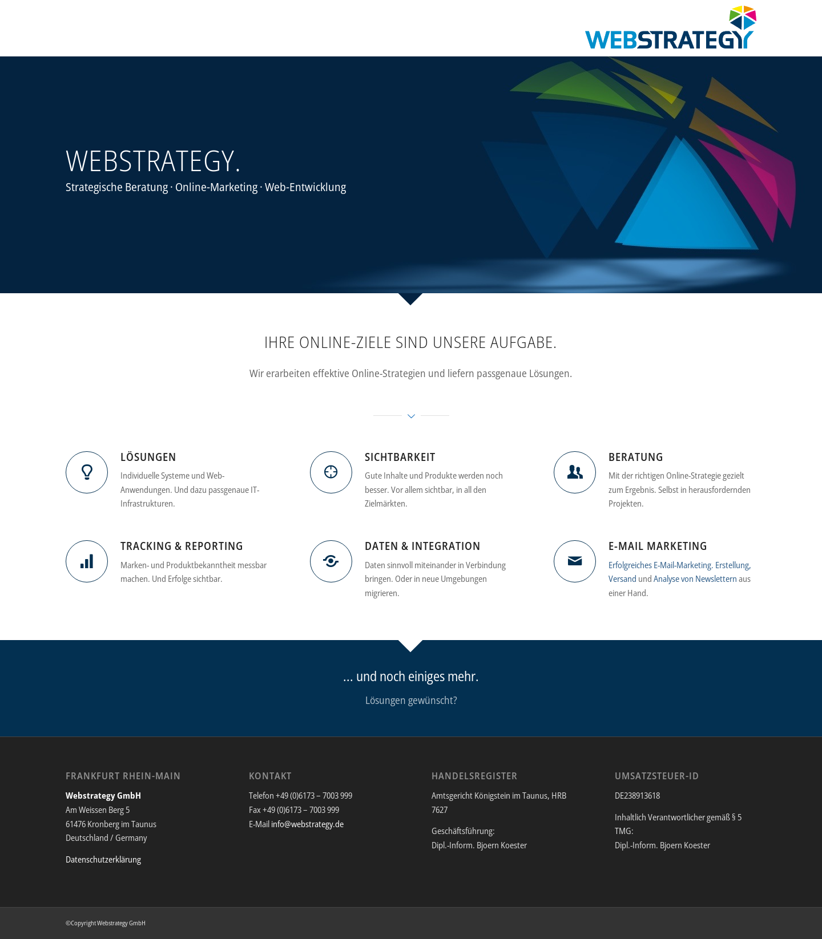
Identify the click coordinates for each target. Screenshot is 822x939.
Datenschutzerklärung (103, 859)
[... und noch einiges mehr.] (411, 688)
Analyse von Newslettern (695, 578)
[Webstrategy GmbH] (670, 31)
